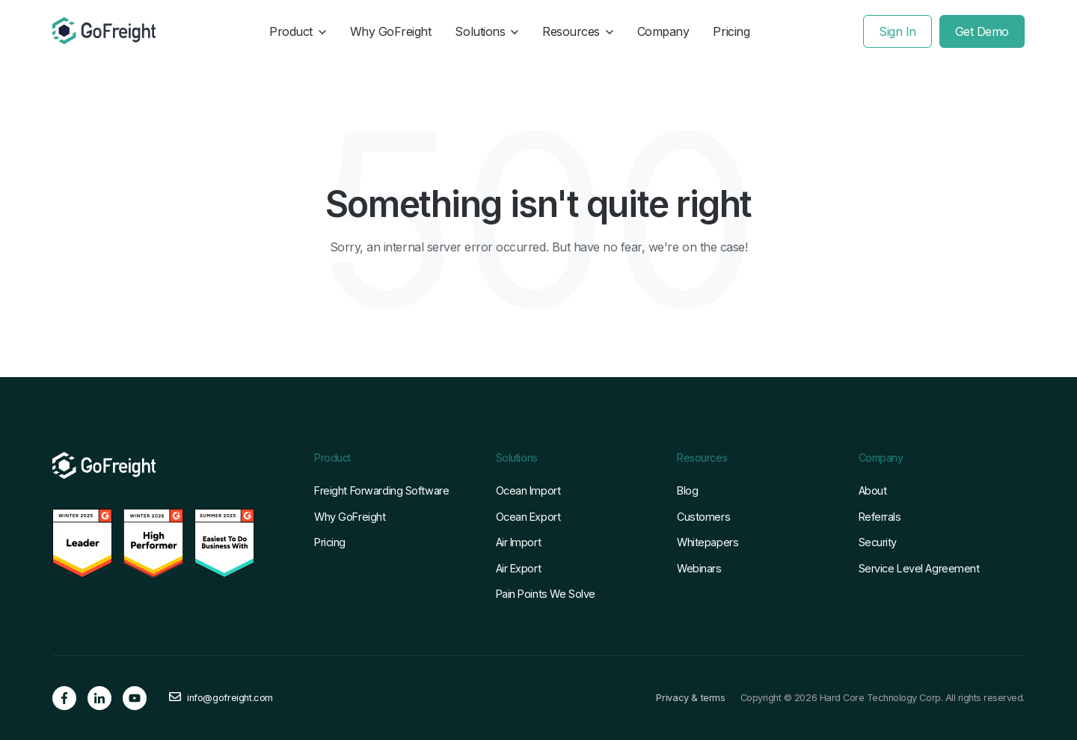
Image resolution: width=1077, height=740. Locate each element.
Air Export (518, 568)
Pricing (731, 31)
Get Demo (982, 31)
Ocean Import (528, 490)
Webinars (699, 568)
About (873, 490)
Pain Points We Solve (545, 593)
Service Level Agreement (919, 568)
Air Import (518, 542)
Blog (687, 490)
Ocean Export (528, 516)
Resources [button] (577, 31)
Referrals (880, 516)
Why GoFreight (391, 31)
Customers (703, 516)
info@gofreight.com (230, 698)
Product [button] (297, 31)
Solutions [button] (486, 31)
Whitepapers (707, 542)
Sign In (897, 31)
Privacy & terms (690, 698)
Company (663, 31)
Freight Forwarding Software (381, 490)
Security (878, 542)
